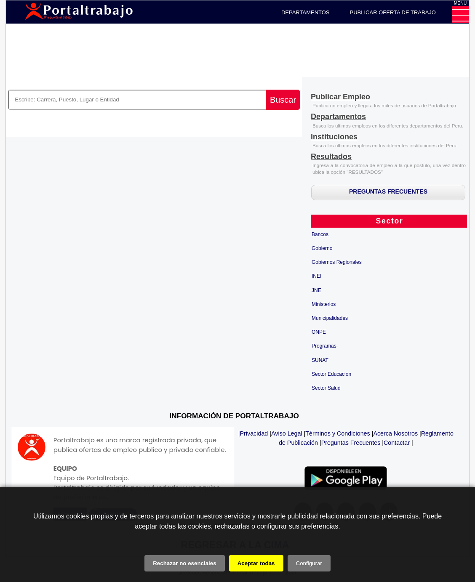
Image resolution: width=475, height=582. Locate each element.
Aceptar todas (256, 563)
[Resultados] (331, 157)
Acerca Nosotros (395, 433)
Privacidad (254, 433)
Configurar (309, 563)
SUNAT (320, 360)
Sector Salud (326, 388)
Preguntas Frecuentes (351, 442)
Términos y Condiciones (337, 433)
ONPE (319, 332)
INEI (316, 276)
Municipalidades (330, 318)
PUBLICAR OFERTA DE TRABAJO (393, 12)
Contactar (397, 442)
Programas (324, 346)
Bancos (320, 234)
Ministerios (324, 304)
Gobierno (322, 248)
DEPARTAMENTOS (305, 12)
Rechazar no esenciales (184, 563)
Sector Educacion (331, 374)
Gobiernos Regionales (337, 262)
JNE (316, 290)
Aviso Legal (286, 433)
